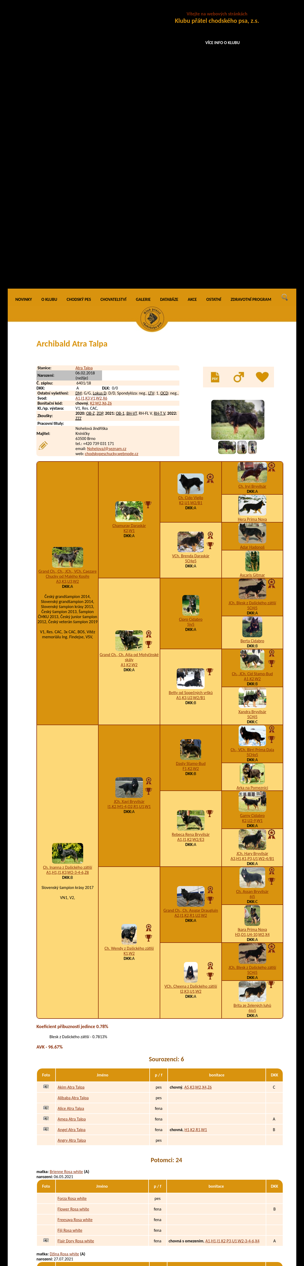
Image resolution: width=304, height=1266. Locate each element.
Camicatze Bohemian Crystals (83, 1236)
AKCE (192, 15)
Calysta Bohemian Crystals (80, 1225)
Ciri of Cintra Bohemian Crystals (85, 1246)
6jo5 (252, 726)
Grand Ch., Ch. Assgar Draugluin (190, 626)
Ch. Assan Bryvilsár (252, 607)
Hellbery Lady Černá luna (79, 1121)
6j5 (252, 612)
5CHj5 (252, 324)
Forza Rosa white (72, 914)
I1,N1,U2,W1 (196, 1236)
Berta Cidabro (252, 357)
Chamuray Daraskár (129, 242)
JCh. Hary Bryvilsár (252, 569)
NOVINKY (23, 15)
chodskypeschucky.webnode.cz (111, 170)
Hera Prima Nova (252, 235)
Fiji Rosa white (70, 946)
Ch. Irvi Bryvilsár (252, 202)
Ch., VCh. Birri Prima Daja (252, 466)
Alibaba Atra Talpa (73, 814)
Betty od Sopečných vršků (191, 409)
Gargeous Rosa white (76, 1039)
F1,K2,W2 (191, 484)
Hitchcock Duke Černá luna (81, 1111)
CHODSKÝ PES (79, 15)
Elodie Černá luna (65, 1073)
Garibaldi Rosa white (75, 997)
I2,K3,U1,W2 (190, 707)
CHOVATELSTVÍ (113, 15)
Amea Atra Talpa (72, 835)
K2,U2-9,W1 (252, 537)
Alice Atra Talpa (71, 824)
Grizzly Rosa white (73, 1060)
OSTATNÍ (213, 15)
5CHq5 (190, 277)
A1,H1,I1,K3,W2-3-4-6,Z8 (67, 588)
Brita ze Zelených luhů (252, 721)
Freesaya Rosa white (75, 936)
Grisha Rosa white (73, 1050)
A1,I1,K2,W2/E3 (190, 555)
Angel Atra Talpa (72, 846)
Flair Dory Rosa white (76, 957)
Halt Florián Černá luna (77, 1100)
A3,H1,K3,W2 (195, 1029)
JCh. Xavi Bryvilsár (129, 517)
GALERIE (143, 15)
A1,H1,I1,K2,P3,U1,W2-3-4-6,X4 (232, 957)
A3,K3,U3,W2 (67, 297)
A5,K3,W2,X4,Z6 (198, 803)
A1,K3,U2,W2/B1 (190, 414)
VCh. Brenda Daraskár (190, 272)
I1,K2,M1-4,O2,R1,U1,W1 (129, 522)
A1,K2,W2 (129, 381)
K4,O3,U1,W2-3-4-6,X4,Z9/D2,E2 (211, 1153)
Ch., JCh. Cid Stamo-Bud (252, 390)
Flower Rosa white (73, 925)
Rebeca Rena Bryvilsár (191, 550)
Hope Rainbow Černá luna (80, 1153)
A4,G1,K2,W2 (194, 1143)
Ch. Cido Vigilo (190, 214)
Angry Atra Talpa (72, 856)
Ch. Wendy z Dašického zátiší (129, 664)
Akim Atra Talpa (71, 803)
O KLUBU (49, 15)
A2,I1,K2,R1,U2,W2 (191, 631)
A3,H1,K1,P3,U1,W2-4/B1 (252, 575)
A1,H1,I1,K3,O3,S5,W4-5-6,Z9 (208, 1132)
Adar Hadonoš (252, 263)
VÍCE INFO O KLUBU (222, 42)
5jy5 (190, 340)
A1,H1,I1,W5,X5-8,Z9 (201, 1121)
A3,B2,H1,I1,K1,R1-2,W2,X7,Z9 (210, 1007)
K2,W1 (129, 247)
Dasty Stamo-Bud (191, 479)
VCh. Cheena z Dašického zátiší (190, 702)
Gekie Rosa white (72, 1029)
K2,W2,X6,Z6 (101, 119)
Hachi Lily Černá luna (76, 1132)
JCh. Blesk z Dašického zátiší (252, 319)
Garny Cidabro (252, 531)
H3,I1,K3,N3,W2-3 (199, 1050)
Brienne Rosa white (66, 888)
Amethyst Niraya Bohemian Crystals (80, 1166)
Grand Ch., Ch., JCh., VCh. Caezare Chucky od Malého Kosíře (68, 290)
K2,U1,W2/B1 (190, 219)
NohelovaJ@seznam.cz (106, 165)
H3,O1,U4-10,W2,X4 (252, 650)
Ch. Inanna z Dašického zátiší (67, 583)
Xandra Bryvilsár (252, 428)
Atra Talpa (84, 84)
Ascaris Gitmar (252, 291)
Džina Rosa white (64, 970)
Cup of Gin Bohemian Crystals (83, 1193)
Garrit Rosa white (73, 1007)
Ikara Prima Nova (252, 645)
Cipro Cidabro (190, 335)
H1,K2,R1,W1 (195, 846)
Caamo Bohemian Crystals (80, 1214)
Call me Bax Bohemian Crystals (84, 1204)
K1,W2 (129, 669)
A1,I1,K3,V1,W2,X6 (91, 114)
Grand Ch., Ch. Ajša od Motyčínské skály (129, 374)
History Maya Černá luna (79, 1143)
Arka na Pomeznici (252, 504)
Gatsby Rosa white (73, 1018)
